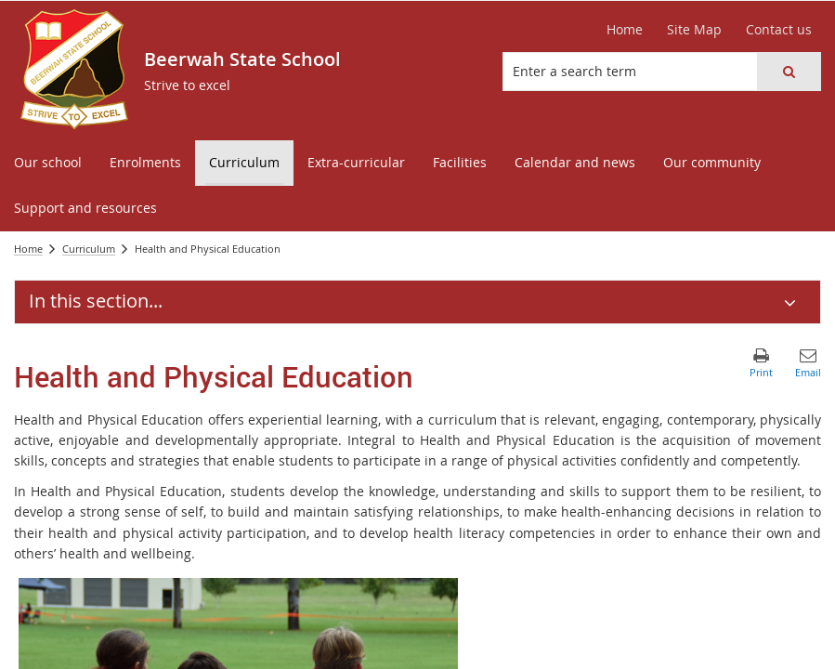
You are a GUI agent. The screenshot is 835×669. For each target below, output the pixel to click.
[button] (788, 71)
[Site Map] (694, 30)
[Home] (624, 30)
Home (28, 249)
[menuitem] (48, 163)
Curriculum (88, 249)
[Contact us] (779, 30)
